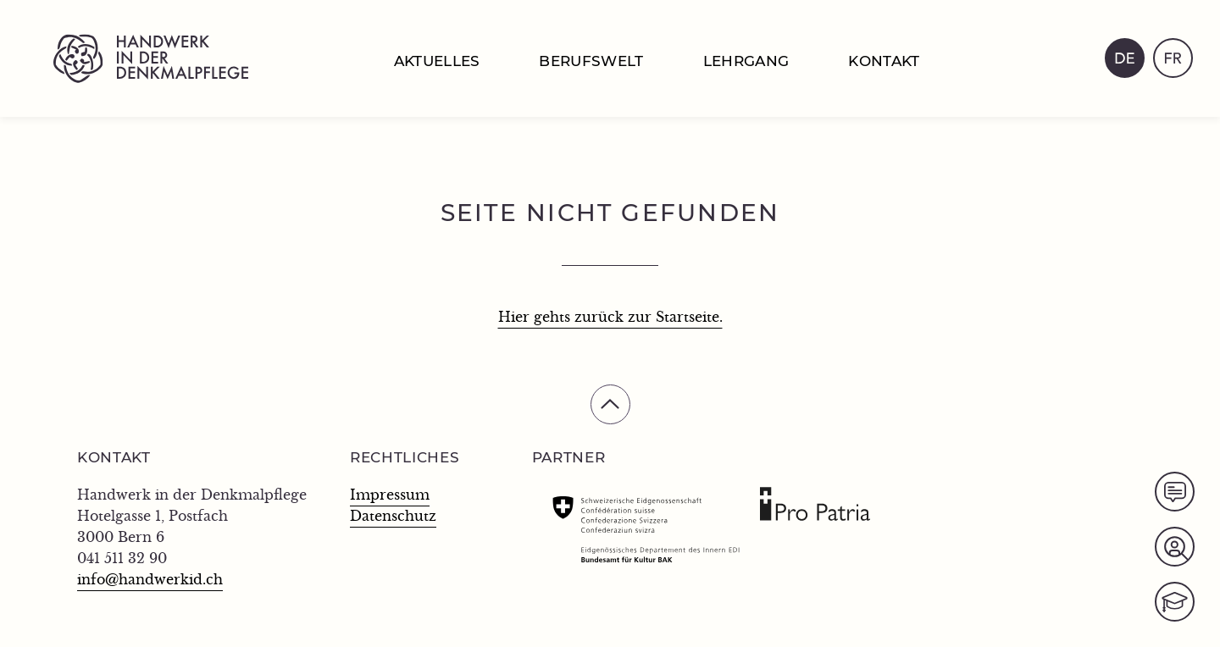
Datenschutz (393, 516)
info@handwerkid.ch (150, 580)
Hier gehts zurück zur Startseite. (610, 317)
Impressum (390, 495)
